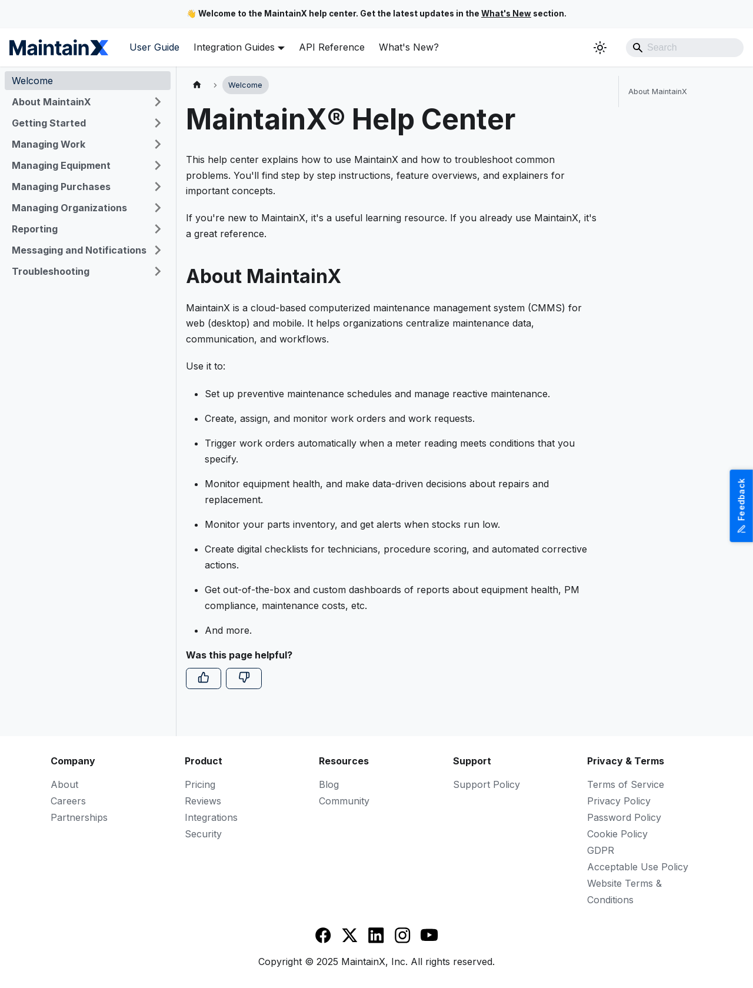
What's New (506, 13)
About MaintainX (657, 91)
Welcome (32, 81)
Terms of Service (625, 784)
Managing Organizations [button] (69, 208)
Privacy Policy (619, 801)
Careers (68, 801)
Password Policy (624, 817)
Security (203, 834)
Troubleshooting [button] (50, 271)
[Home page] (197, 85)
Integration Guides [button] (234, 47)
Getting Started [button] (49, 123)
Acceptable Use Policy (637, 867)
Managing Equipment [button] (61, 165)
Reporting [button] (35, 229)
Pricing (200, 784)
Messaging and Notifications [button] (79, 250)
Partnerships (79, 817)
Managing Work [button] (48, 144)
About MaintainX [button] (51, 102)
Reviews (203, 801)
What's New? (409, 47)
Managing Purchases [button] (61, 186)
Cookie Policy (617, 834)
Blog (329, 784)
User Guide (154, 47)
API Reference (332, 47)
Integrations (211, 817)
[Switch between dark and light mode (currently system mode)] (600, 47)
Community (344, 801)
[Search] (685, 47)
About (64, 784)
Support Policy (486, 784)
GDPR (600, 850)
